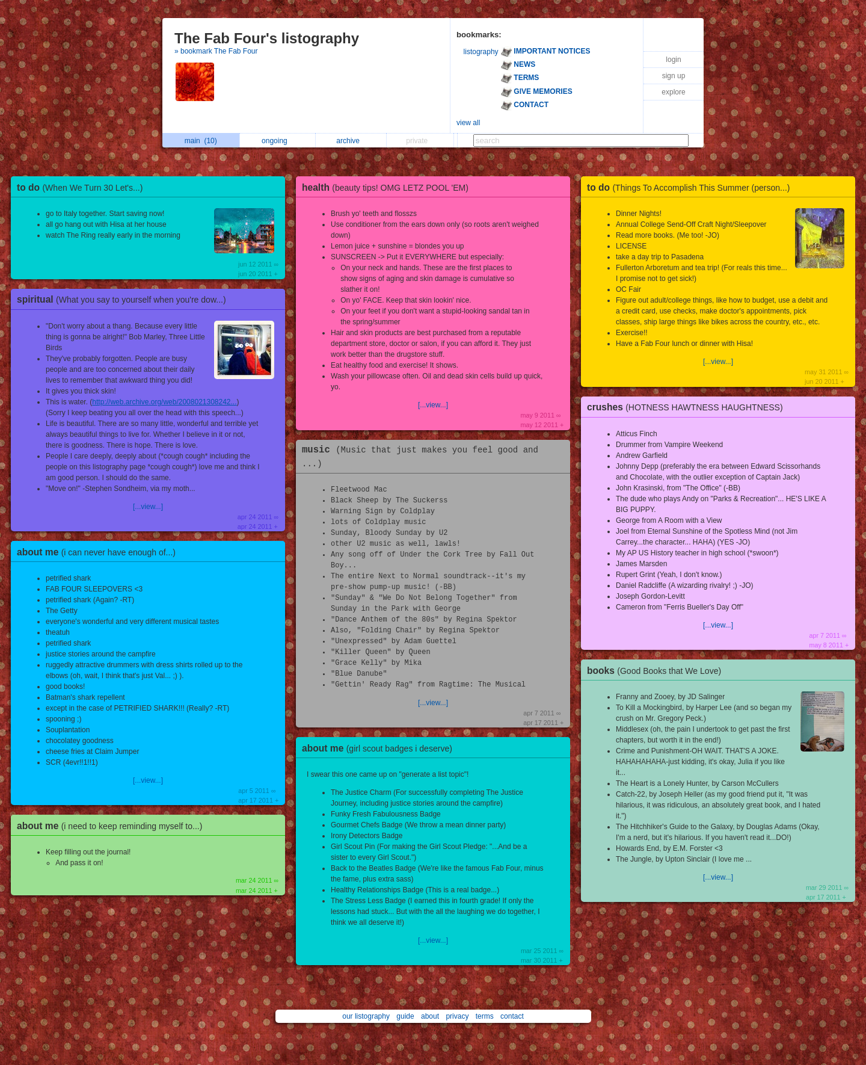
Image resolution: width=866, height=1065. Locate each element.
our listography (366, 1016)
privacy (457, 1016)
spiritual (124, 299)
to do (83, 187)
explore (673, 92)
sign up (674, 76)
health (388, 187)
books (657, 670)
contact (512, 1016)
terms (485, 1016)
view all (468, 123)
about (430, 1016)
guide (405, 1016)
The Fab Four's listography (266, 38)
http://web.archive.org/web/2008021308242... (164, 402)
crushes (688, 407)
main (201, 141)
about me (99, 552)
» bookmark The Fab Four (216, 51)
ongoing (277, 141)
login (673, 59)
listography (481, 52)
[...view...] (148, 506)
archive (351, 141)
